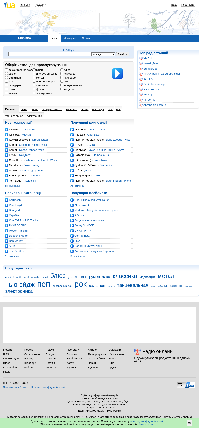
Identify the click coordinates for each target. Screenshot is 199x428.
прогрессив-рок (44, 81)
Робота (28, 349)
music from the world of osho (24, 69)
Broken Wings (32, 165)
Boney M (14, 210)
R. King (78, 144)
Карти (70, 363)
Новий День (148, 63)
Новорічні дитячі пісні (88, 245)
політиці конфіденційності (146, 421)
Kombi (13, 144)
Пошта (7, 349)
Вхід (174, 4)
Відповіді (93, 367)
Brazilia (90, 144)
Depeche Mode (18, 235)
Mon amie (35, 175)
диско (10, 73)
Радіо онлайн (157, 351)
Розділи (39, 4)
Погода (49, 354)
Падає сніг (30, 180)
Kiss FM (146, 79)
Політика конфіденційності (48, 387)
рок (64, 81)
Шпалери (30, 363)
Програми (73, 349)
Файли (28, 367)
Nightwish (80, 149)
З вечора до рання (31, 170)
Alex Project (81, 205)
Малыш (26, 134)
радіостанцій (157, 53)
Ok (189, 423)
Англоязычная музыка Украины (94, 251)
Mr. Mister (15, 165)
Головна (25, 4)
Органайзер (10, 367)
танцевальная (71, 85)
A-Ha (12, 245)
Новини (92, 363)
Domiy (13, 170)
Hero (99, 175)
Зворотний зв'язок (14, 387)
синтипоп (40, 85)
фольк (38, 89)
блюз (65, 69)
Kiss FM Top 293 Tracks (89, 139)
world (38, 69)
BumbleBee (148, 68)
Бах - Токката (102, 160)
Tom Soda (15, 180)
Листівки (50, 363)
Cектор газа (81, 235)
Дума (87, 170)
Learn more (146, 424)
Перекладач (11, 358)
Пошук (49, 349)
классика (67, 73)
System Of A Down (85, 165)
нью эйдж (68, 77)
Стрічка (86, 38)
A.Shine (79, 215)
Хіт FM (145, 58)
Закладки (115, 349)
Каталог (93, 349)
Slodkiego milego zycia (33, 144)
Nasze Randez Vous (31, 149)
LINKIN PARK (82, 230)
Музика (71, 367)
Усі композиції (12, 186)
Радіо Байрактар (152, 84)
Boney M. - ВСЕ (84, 225)
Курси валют (117, 354)
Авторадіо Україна (153, 105)
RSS (6, 354)
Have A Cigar (98, 129)
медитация (13, 77)
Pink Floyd (80, 129)
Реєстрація (188, 4)
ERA (77, 240)
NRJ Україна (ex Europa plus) (159, 74)
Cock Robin (16, 160)
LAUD (12, 155)
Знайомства (74, 358)
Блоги (112, 358)
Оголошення (32, 354)
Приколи (50, 358)
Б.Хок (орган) (82, 160)
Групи (112, 367)
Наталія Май (82, 155)
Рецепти (50, 367)
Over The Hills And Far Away (106, 149)
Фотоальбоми (96, 358)
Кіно (111, 363)
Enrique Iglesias (84, 175)
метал (38, 77)
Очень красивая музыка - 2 (91, 199)
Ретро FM (147, 99)
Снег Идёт (28, 129)
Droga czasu (40, 139)
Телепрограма (97, 354)
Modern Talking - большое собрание (96, 210)
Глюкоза (14, 129)
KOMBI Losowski (19, 139)
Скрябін (14, 215)
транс (10, 89)
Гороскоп (72, 354)
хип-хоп (11, 93)
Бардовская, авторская (89, 220)
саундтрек (13, 85)
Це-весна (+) (101, 155)
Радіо (6, 371)
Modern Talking (18, 230)
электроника (42, 93)
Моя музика (70, 38)
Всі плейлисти (77, 256)
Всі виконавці (12, 256)
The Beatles (16, 251)
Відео (6, 363)
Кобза (78, 170)
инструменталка (45, 73)
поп (9, 81)
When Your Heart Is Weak (41, 160)
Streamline (106, 165)
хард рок (67, 89)
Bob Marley (16, 240)
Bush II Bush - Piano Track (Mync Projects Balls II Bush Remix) (100, 182)
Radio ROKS (149, 89)
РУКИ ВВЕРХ (17, 225)
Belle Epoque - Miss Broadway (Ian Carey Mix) (100, 141)
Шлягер (146, 94)
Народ (28, 358)
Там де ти (25, 155)
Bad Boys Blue (18, 175)
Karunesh (15, 199)
